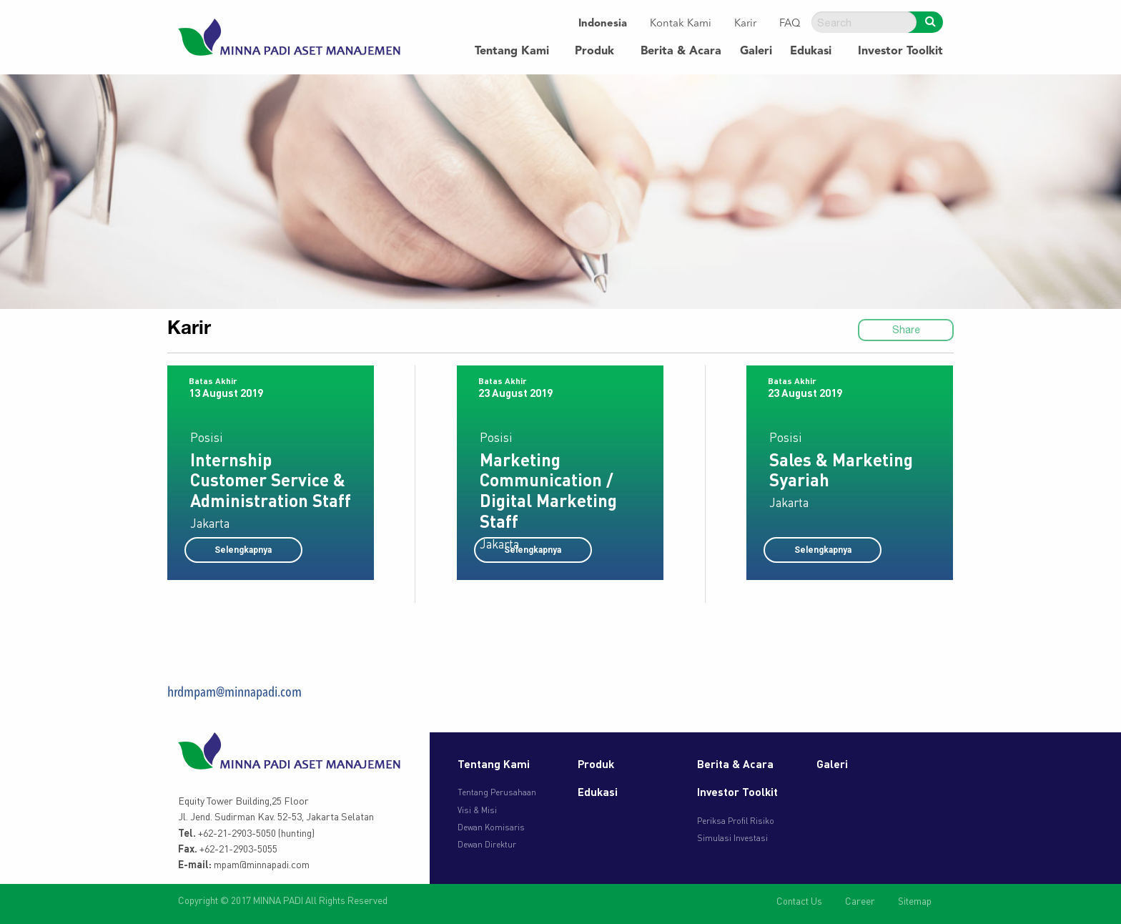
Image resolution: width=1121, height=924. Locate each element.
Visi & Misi (477, 810)
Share (906, 329)
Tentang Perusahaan (497, 792)
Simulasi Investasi (732, 837)
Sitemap (915, 901)
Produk (594, 51)
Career (860, 901)
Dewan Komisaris (491, 827)
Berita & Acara (681, 51)
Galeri (756, 51)
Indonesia (602, 24)
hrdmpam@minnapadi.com (234, 693)
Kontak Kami (680, 24)
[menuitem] (602, 24)
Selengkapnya (243, 550)
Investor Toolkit (900, 51)
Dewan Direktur (487, 844)
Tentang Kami (512, 51)
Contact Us (799, 901)
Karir (745, 24)
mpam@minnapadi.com (262, 863)
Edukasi (810, 51)
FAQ (789, 24)
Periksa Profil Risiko (735, 820)
